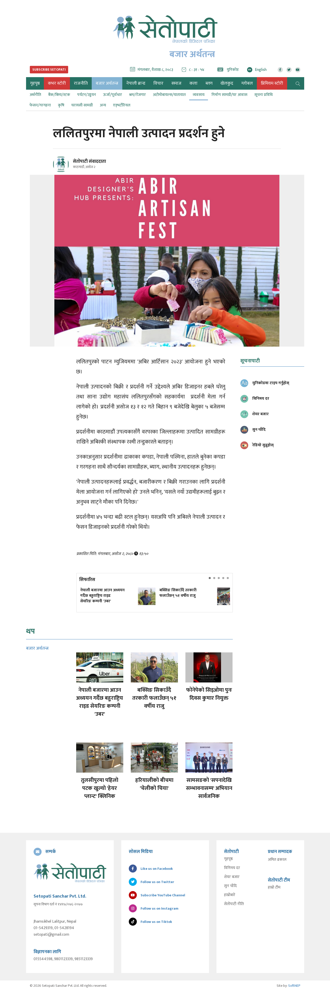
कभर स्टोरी (57, 83)
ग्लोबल (247, 83)
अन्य (103, 105)
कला (193, 83)
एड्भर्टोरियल (121, 105)
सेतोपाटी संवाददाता (89, 161)
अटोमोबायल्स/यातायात (169, 94)
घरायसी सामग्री (82, 105)
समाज (176, 83)
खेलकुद (227, 83)
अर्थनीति (35, 94)
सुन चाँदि (230, 886)
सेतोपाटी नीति (234, 904)
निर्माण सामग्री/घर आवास (229, 94)
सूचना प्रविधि (263, 94)
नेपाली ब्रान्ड (135, 83)
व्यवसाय (198, 94)
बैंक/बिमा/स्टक (59, 94)
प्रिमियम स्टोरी (272, 83)
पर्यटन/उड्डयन (86, 94)
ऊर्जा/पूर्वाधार (112, 94)
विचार (158, 83)
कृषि (61, 105)
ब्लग (208, 83)
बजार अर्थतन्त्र (107, 83)
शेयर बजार (232, 877)
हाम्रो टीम (274, 887)
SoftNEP (294, 985)
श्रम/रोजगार (137, 94)
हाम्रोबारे (229, 895)
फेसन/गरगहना (40, 105)
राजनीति (81, 83)
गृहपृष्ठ (228, 859)
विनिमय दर (232, 868)
